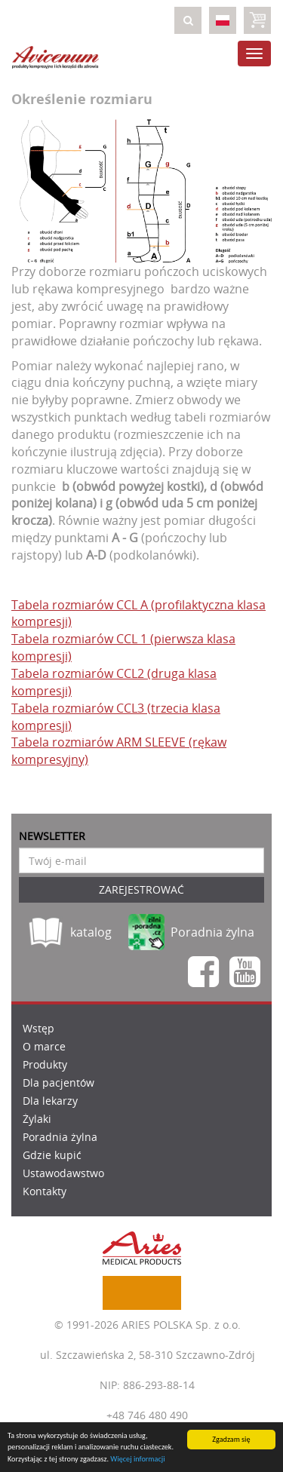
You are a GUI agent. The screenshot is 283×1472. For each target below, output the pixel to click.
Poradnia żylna (60, 1137)
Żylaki (37, 1119)
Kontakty (44, 1191)
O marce (44, 1046)
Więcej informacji (137, 1459)
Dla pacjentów (58, 1082)
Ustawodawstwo (63, 1173)
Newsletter (52, 836)
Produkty (45, 1064)
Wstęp (38, 1028)
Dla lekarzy (50, 1100)
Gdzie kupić (52, 1155)
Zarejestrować (141, 889)
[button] (187, 20)
